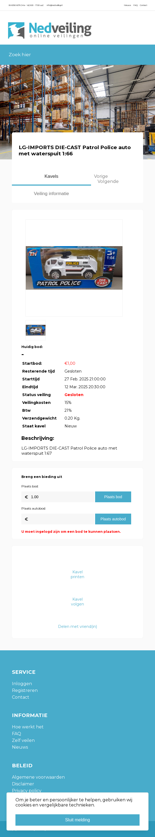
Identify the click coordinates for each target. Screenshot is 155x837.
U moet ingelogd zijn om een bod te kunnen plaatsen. (71, 532)
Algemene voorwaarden (38, 777)
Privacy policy (26, 790)
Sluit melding (77, 820)
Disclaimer (23, 783)
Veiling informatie (51, 193)
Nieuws (127, 5)
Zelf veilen (23, 740)
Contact (143, 5)
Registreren (25, 690)
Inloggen (22, 683)
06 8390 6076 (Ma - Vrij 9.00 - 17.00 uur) (26, 5)
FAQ (135, 5)
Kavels (51, 176)
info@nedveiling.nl (54, 5)
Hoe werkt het (28, 726)
